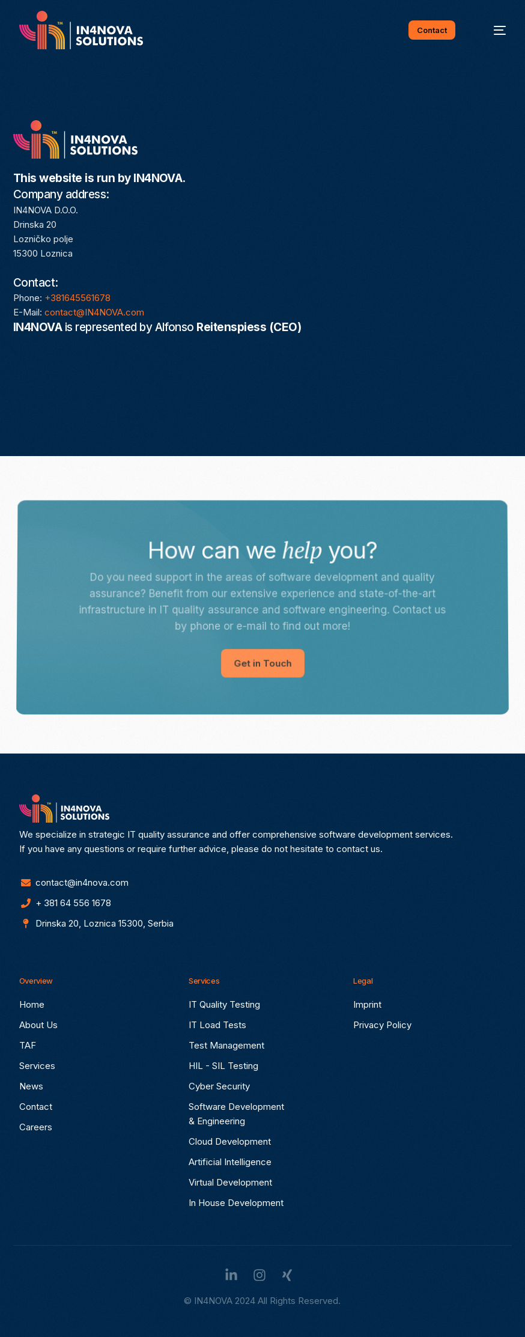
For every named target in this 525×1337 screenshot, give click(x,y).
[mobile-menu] (492, 30)
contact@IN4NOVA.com (94, 312)
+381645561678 (77, 297)
